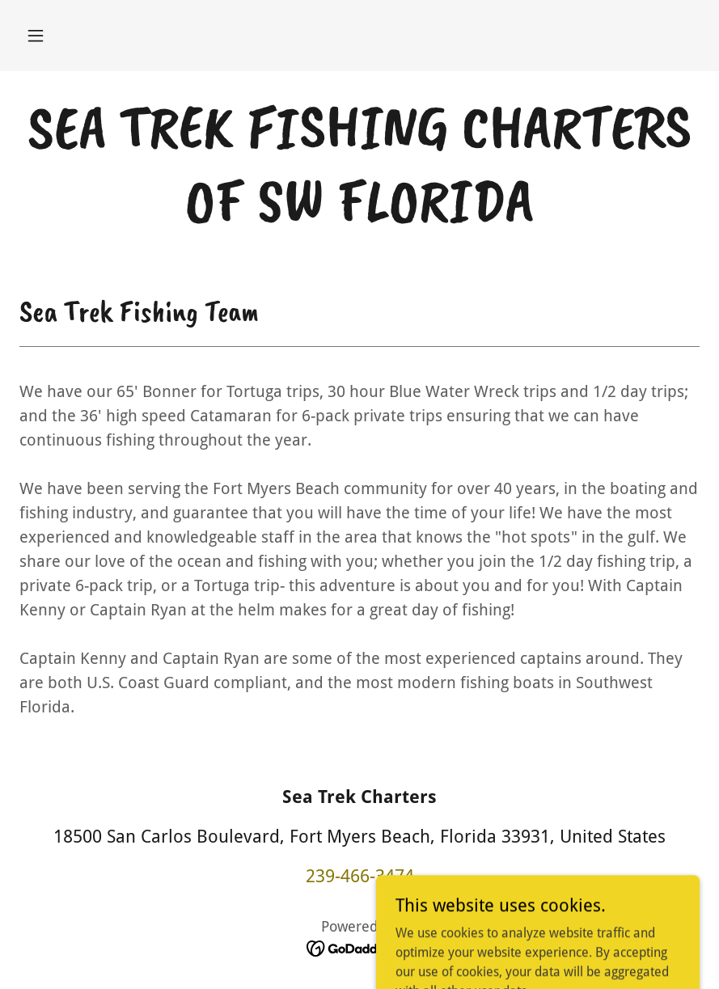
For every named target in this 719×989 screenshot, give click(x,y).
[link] (359, 216)
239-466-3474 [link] (360, 876)
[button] (35, 35)
